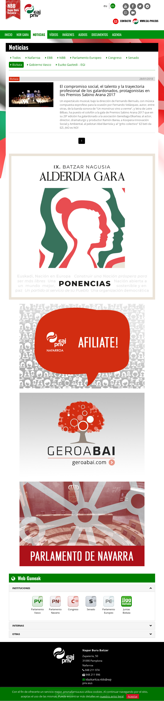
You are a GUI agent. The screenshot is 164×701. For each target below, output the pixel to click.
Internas (18, 625)
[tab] (82, 588)
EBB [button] (49, 58)
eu (105, 6)
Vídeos (53, 34)
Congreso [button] (113, 58)
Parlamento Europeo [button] (85, 58)
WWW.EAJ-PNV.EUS (145, 21)
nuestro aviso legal (112, 696)
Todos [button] (15, 58)
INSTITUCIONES (21, 588)
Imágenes (68, 34)
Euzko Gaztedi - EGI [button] (70, 65)
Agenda (116, 34)
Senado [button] (132, 58)
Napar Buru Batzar (95, 650)
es (112, 6)
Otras (16, 634)
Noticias (39, 34)
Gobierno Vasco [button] (39, 65)
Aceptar (133, 696)
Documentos (100, 34)
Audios (82, 34)
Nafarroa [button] (33, 58)
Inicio (8, 34)
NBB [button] (61, 58)
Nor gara (23, 34)
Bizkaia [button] (16, 65)
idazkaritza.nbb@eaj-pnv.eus (97, 681)
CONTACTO (121, 21)
